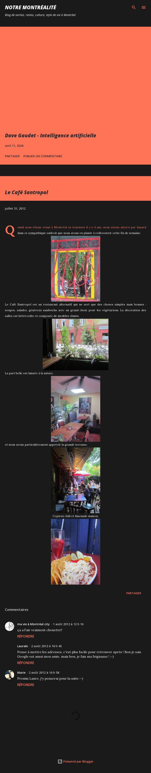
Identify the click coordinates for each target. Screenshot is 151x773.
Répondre (25, 636)
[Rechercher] (133, 7)
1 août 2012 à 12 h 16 (68, 624)
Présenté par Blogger (75, 761)
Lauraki (22, 646)
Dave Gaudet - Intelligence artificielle (50, 135)
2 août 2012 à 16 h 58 (44, 672)
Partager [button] (12, 156)
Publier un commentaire (42, 156)
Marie (21, 672)
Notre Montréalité (30, 7)
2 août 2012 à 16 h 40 (46, 646)
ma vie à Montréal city (33, 624)
